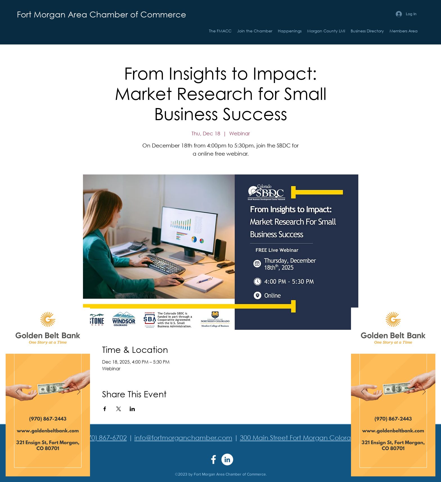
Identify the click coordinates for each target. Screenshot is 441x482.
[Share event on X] (118, 409)
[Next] (78, 392)
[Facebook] (213, 459)
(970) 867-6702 (104, 437)
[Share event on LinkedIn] (132, 409)
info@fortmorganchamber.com (183, 437)
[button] (289, 31)
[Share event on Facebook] (104, 409)
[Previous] (17, 392)
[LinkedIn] (227, 459)
